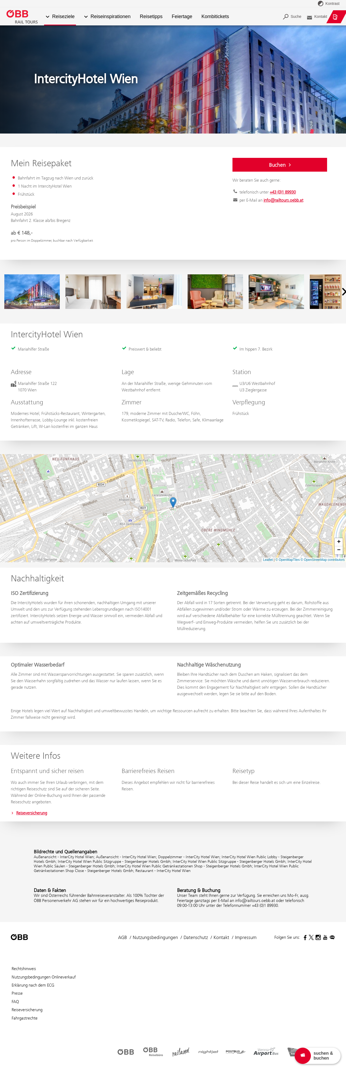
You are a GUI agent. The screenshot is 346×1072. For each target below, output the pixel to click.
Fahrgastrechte (25, 1018)
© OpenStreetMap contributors (323, 560)
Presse (17, 993)
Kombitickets (215, 16)
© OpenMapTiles (287, 560)
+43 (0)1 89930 (283, 192)
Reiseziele (63, 16)
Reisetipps (151, 16)
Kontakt (221, 937)
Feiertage (182, 16)
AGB (122, 937)
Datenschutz (196, 937)
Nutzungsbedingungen (155, 937)
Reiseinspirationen (111, 16)
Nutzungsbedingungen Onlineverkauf (44, 977)
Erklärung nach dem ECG (33, 985)
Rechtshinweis (24, 968)
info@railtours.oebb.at (283, 200)
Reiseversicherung (29, 812)
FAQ (15, 1001)
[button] (85, 17)
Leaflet (268, 560)
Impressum (246, 937)
